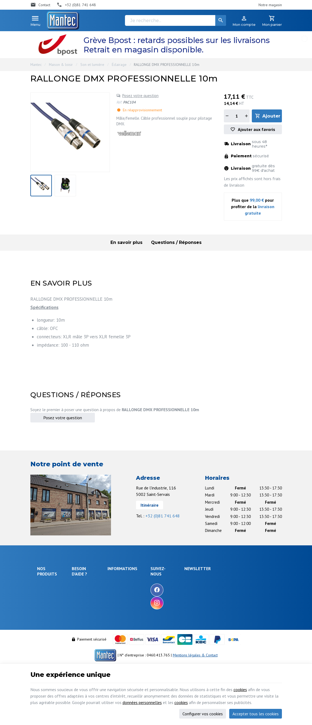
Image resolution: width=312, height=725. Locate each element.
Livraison (81, 592)
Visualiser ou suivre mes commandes (93, 621)
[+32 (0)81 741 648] (76, 5)
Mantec (36, 64)
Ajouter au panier (272, 116)
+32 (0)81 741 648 (162, 515)
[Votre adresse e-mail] (242, 584)
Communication (49, 633)
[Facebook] (188, 590)
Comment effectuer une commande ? (93, 582)
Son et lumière (92, 64)
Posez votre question (140, 95)
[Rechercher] (220, 20)
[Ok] (268, 584)
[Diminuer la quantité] (227, 115)
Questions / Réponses (176, 242)
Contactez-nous (151, 601)
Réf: (119, 102)
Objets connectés (45, 609)
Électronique (47, 584)
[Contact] (40, 5)
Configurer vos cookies (202, 713)
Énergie (43, 592)
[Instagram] (188, 602)
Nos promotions (152, 586)
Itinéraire (150, 505)
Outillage (44, 619)
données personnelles (142, 702)
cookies (240, 689)
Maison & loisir (61, 64)
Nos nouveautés (152, 593)
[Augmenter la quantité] (246, 115)
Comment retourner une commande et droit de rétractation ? (93, 605)
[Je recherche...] (175, 20)
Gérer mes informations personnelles (93, 646)
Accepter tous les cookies (255, 713)
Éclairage (119, 64)
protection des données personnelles (237, 611)
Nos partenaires (152, 608)
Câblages (44, 626)
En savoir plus (126, 242)
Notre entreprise (152, 579)
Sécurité (43, 599)
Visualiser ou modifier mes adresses (95, 633)
